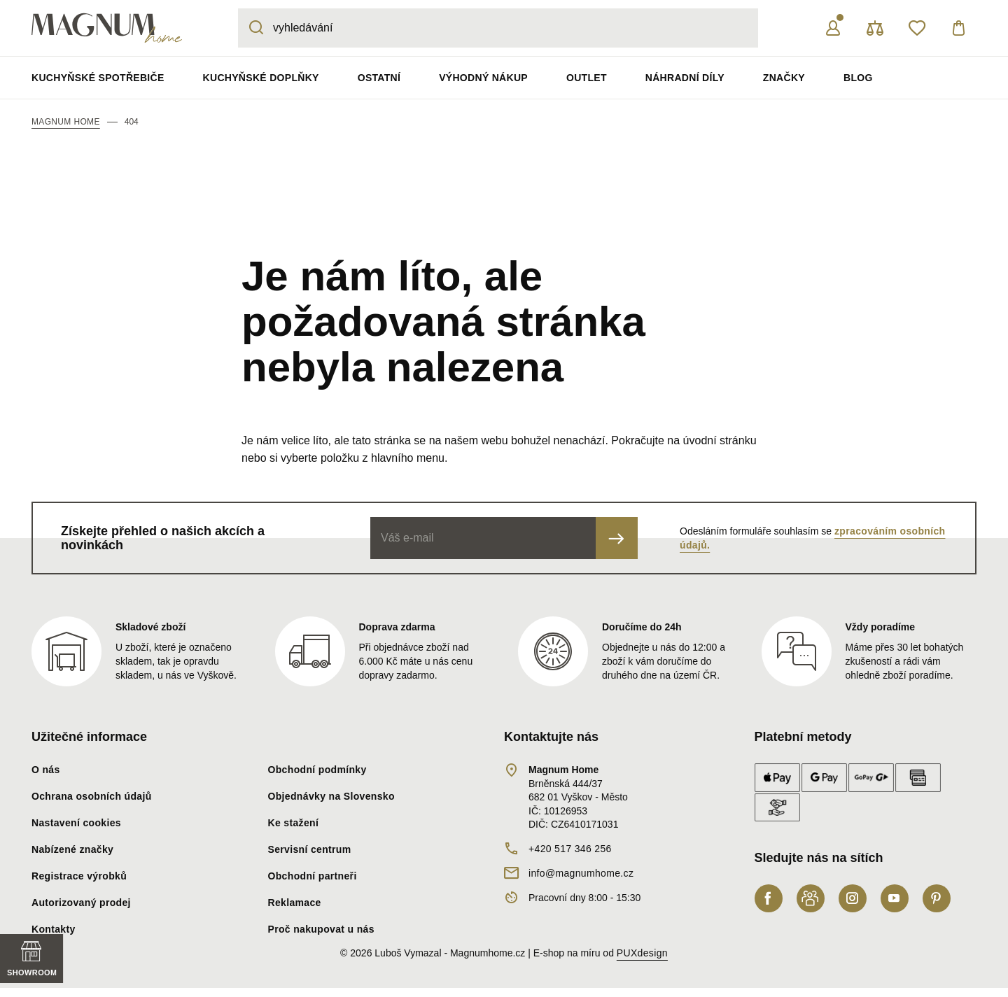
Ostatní (379, 77)
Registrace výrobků (79, 876)
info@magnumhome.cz (581, 873)
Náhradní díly (684, 77)
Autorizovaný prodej (81, 902)
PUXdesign (642, 953)
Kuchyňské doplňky (261, 77)
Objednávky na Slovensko (331, 796)
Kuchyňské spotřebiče (97, 77)
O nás (45, 769)
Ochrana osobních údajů (91, 796)
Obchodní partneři (312, 876)
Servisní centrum (309, 849)
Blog (858, 77)
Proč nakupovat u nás (321, 929)
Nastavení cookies (76, 822)
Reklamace (294, 902)
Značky (784, 77)
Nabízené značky (72, 849)
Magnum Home (65, 122)
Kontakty (53, 929)
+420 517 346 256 (570, 848)
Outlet (586, 77)
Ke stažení (293, 822)
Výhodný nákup (483, 77)
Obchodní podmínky (317, 769)
